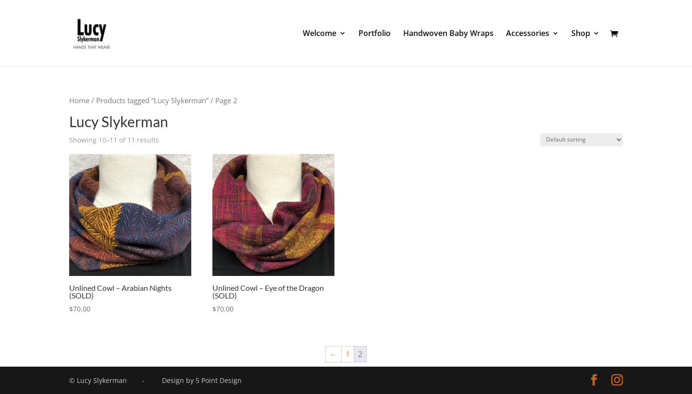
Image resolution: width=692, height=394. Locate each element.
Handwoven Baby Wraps (448, 34)
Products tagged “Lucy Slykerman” (152, 100)
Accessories (527, 34)
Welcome (319, 34)
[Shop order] (581, 139)
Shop (580, 34)
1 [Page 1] (348, 354)
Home (79, 100)
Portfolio (374, 34)
